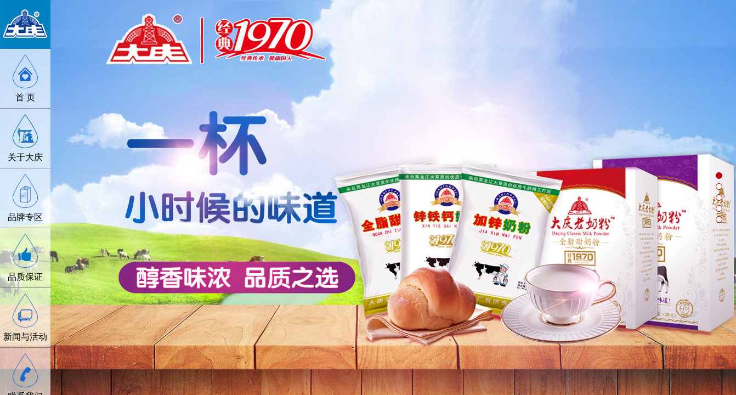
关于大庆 (25, 157)
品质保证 (25, 276)
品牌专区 (25, 217)
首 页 (25, 97)
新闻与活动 (25, 336)
